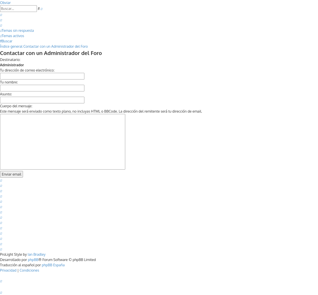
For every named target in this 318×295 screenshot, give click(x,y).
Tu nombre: (9, 82)
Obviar (5, 2)
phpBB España (53, 265)
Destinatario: (10, 59)
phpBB (33, 259)
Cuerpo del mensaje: (16, 106)
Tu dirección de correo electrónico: (27, 70)
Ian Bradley (36, 254)
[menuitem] (1, 14)
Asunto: (6, 94)
